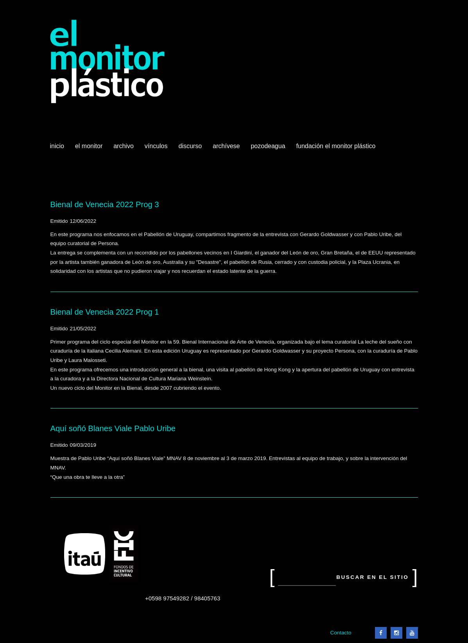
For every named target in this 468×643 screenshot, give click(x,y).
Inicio (57, 146)
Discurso (190, 146)
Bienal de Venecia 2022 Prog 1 (104, 312)
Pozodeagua (269, 149)
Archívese (226, 146)
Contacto (340, 633)
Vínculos (157, 149)
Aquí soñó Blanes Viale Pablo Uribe (113, 428)
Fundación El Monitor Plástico (336, 146)
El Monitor (89, 149)
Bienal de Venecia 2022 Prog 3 (104, 204)
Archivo (124, 149)
